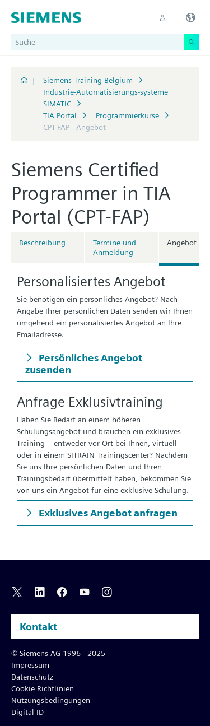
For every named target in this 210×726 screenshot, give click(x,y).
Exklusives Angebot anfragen (107, 513)
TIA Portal (60, 115)
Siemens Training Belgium (88, 80)
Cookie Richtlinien (42, 688)
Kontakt (38, 626)
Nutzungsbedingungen (50, 700)
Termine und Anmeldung (114, 247)
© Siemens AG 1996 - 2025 (58, 653)
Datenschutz (32, 676)
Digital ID (27, 712)
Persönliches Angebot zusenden (83, 363)
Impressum (30, 664)
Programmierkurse (127, 115)
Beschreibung (42, 242)
